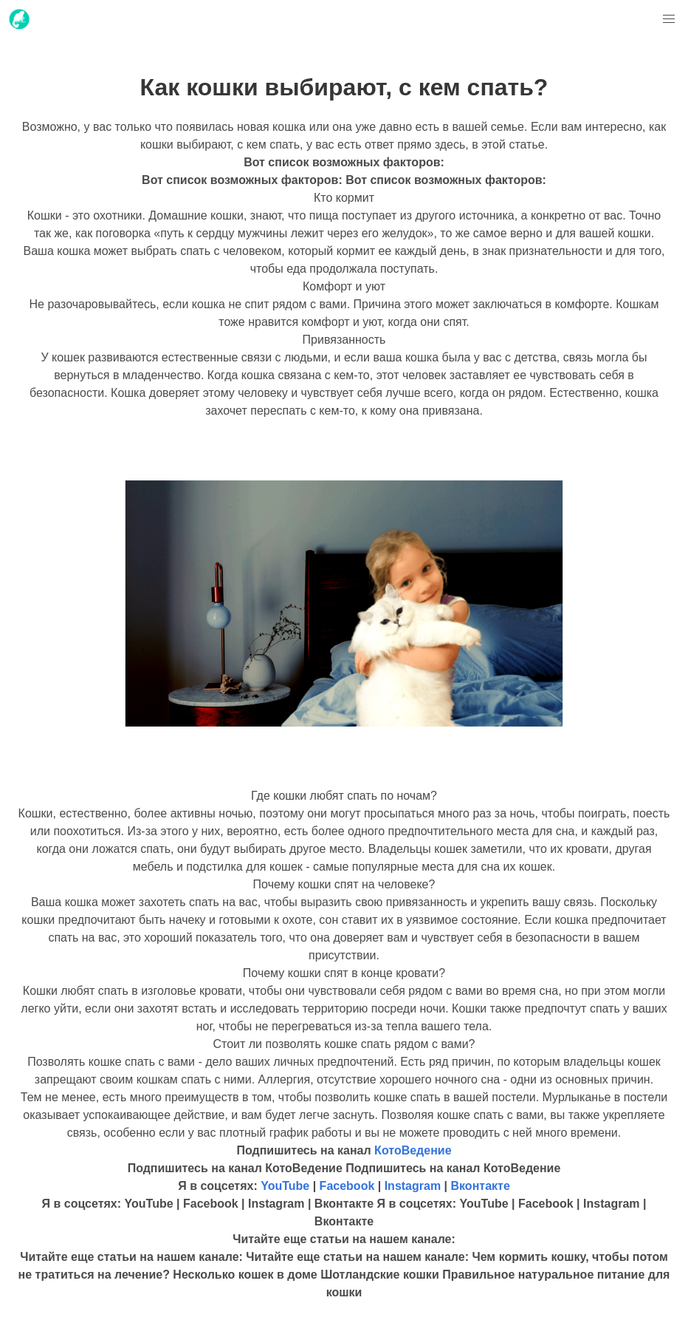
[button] (669, 19)
